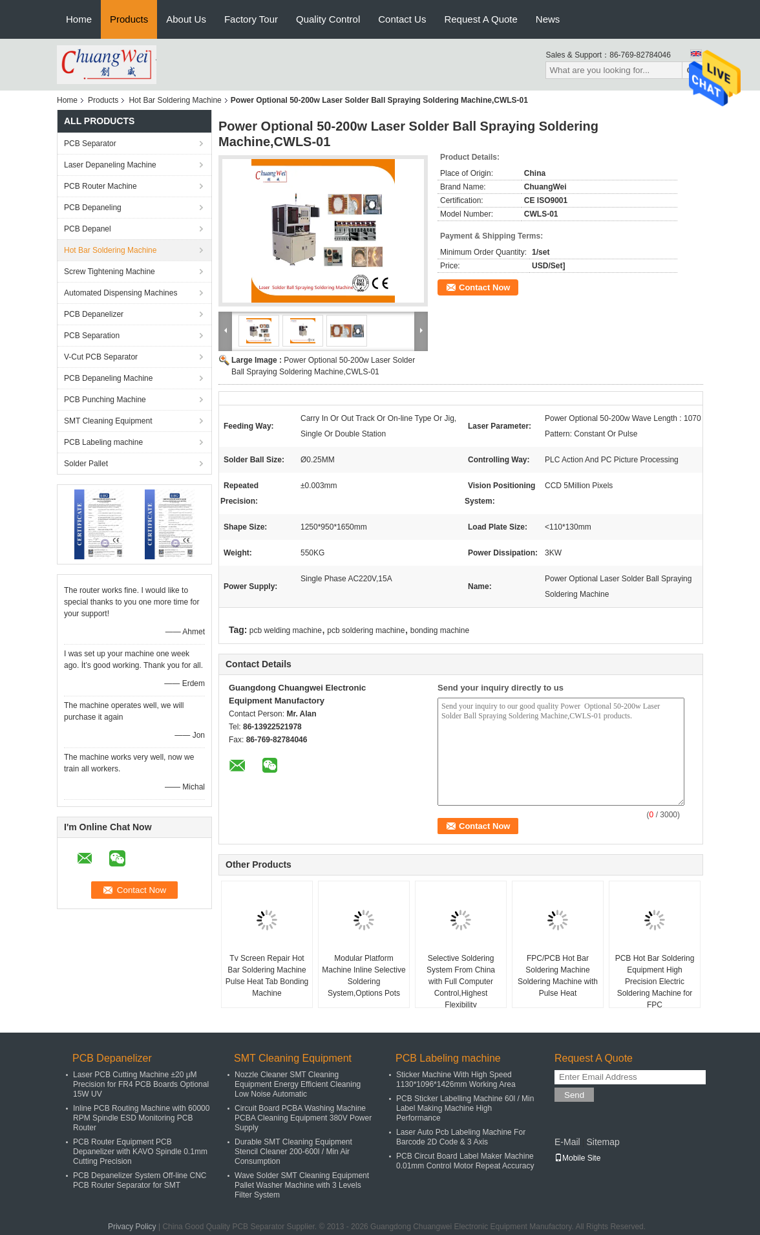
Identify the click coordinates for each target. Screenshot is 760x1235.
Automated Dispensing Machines (120, 292)
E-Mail (567, 1142)
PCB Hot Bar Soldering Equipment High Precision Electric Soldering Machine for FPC (655, 981)
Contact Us (402, 19)
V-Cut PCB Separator (101, 356)
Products (129, 19)
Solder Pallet (86, 463)
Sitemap (602, 1142)
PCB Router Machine (100, 186)
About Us (186, 19)
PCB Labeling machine (103, 442)
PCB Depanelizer (93, 314)
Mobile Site (577, 1158)
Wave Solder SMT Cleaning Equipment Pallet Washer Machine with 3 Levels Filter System (302, 1185)
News (548, 19)
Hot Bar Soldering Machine (175, 100)
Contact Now (484, 287)
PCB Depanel (87, 228)
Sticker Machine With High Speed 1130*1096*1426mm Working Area (456, 1079)
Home (79, 19)
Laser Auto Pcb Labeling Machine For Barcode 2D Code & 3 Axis (460, 1137)
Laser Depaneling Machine (110, 164)
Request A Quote (480, 19)
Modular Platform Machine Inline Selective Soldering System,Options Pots (363, 976)
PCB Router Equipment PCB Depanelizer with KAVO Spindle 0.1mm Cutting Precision (140, 1151)
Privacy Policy (132, 1226)
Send (574, 1095)
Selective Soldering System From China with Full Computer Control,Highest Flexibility (461, 981)
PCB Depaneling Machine (108, 378)
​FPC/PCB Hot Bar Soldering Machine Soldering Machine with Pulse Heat (558, 976)
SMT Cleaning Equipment (108, 420)
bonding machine (439, 630)
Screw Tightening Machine (109, 271)
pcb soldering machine (366, 630)
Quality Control (328, 19)
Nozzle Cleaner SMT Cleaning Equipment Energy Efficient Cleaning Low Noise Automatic (298, 1084)
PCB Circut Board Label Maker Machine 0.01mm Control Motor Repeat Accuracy (465, 1161)
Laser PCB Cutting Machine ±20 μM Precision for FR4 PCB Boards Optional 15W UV (141, 1084)
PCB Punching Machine (105, 399)
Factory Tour (251, 19)
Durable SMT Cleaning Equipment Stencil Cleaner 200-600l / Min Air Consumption (293, 1151)
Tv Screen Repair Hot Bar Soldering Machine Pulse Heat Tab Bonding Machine (267, 976)
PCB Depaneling (92, 207)
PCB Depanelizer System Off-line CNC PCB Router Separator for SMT (140, 1180)
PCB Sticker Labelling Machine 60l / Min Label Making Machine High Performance (465, 1108)
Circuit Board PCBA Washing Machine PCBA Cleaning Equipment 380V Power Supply (303, 1118)
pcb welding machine (285, 630)
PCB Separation (92, 335)
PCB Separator (90, 143)
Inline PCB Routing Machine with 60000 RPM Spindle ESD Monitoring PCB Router (141, 1118)
